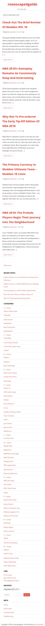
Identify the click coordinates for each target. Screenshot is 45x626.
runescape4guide (22, 4)
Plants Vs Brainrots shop (12, 508)
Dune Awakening (9, 366)
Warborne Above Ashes (11, 558)
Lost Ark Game (9, 438)
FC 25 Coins (8, 575)
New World (7, 484)
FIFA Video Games (10, 392)
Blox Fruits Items (9, 327)
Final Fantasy (8, 396)
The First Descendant (10, 543)
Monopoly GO (8, 461)
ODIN (6, 493)
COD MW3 (7, 338)
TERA (6, 538)
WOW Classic (8, 554)
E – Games (7, 369)
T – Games (7, 535)
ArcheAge (7, 315)
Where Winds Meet (10, 562)
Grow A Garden (9, 416)
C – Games (7, 335)
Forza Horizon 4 (9, 404)
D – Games (7, 354)
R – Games (7, 519)
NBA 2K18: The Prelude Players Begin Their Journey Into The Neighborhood (21, 217)
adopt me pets (8, 319)
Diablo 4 (6, 357)
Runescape (7, 523)
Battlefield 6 (8, 323)
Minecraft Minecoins (10, 473)
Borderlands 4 (8, 331)
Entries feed (7, 608)
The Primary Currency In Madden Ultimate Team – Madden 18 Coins (19, 169)
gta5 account (8, 427)
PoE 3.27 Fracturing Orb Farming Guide (17, 298)
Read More (8, 60)
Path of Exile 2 (8, 504)
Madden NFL (8, 446)
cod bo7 (6, 350)
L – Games (7, 435)
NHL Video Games (10, 488)
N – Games (7, 477)
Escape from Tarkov (10, 377)
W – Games (7, 546)
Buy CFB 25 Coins (10, 578)
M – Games (7, 443)
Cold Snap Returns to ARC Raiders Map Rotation (20, 290)
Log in (6, 605)
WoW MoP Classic (10, 566)
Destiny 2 (7, 362)
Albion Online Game (10, 311)
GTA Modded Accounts (11, 581)
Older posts (7, 265)
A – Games (7, 308)
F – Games (7, 385)
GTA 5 (6, 419)
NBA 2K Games (9, 480)
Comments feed (9, 612)
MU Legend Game (10, 465)
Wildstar (6, 550)
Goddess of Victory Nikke (12, 412)
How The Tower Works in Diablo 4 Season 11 (18, 294)
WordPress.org (8, 616)
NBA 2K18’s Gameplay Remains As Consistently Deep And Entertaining (19, 73)
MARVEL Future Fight (11, 454)
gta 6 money (8, 423)
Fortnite (6, 400)
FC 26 (6, 408)
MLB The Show (9, 457)
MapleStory (7, 450)
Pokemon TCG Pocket (11, 516)
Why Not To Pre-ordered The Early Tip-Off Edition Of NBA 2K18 (20, 121)
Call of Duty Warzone (11, 343)
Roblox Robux (8, 527)
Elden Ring (7, 381)
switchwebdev (39, 624)
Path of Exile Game (10, 500)
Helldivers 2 (8, 431)
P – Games (7, 496)
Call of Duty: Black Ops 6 (12, 346)
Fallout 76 (7, 388)
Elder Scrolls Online (10, 373)
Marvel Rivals (8, 469)
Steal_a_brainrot (9, 531)
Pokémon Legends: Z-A (11, 512)
